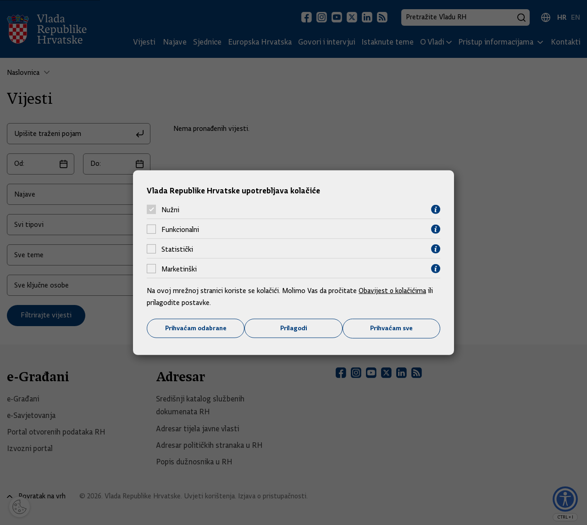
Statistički (177, 249)
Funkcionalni (180, 229)
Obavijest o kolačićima (393, 291)
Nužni (170, 209)
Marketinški (179, 269)
